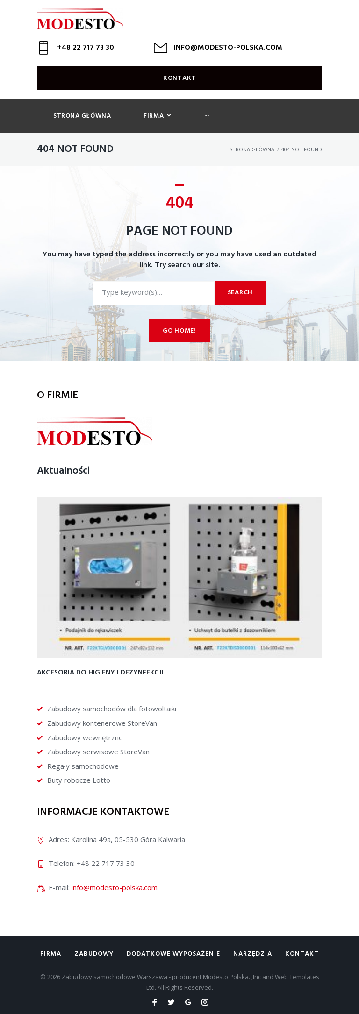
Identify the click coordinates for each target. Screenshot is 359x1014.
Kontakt (179, 82)
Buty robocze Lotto (78, 780)
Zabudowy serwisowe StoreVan (98, 751)
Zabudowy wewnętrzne (85, 737)
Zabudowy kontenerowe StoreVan (102, 723)
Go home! (179, 334)
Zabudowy (94, 954)
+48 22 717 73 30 (85, 51)
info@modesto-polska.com (115, 887)
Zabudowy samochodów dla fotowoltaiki (111, 708)
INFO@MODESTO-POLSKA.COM (228, 51)
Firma (50, 954)
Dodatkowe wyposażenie (173, 954)
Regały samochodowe (83, 766)
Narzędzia (252, 954)
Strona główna (252, 153)
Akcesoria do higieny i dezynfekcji (100, 672)
